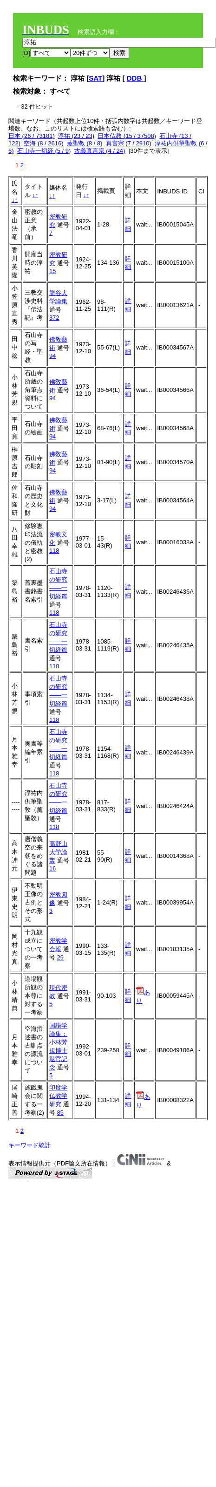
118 (54, 550)
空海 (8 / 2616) (43, 143)
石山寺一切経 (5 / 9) (44, 150)
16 (52, 868)
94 (52, 355)
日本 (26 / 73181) (31, 135)
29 (60, 957)
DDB (135, 78)
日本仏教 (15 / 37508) (127, 135)
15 (52, 270)
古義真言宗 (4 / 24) (99, 150)
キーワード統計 (29, 1145)
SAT (95, 78)
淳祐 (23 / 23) (76, 135)
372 (54, 317)
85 (60, 1112)
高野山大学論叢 (58, 852)
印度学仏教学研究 (58, 1096)
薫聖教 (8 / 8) (85, 143)
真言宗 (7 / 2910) (128, 143)
